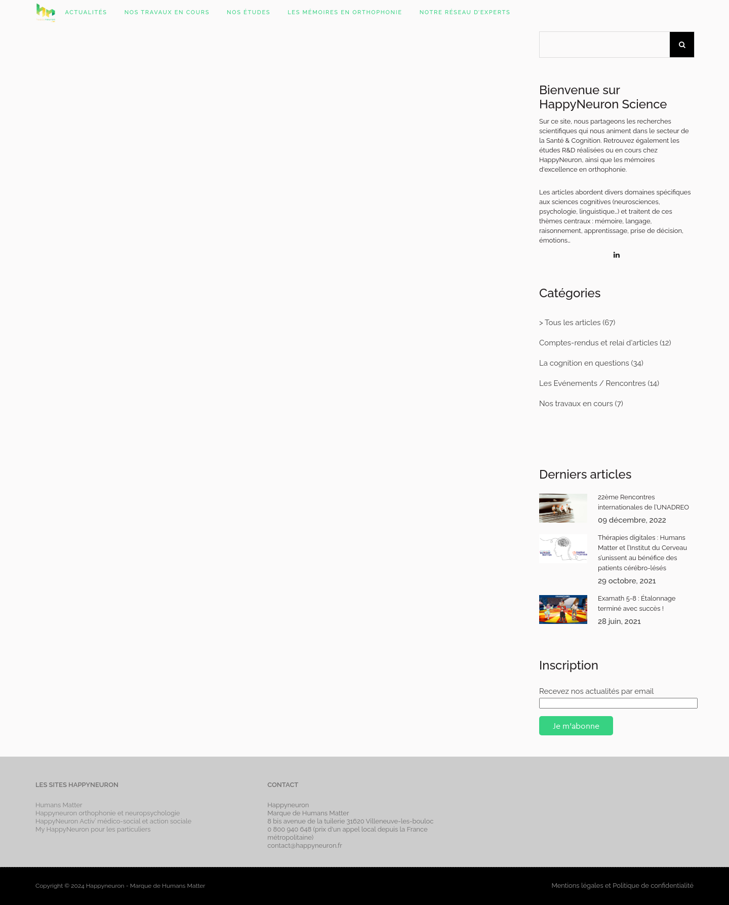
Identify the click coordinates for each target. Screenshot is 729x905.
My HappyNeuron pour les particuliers (93, 829)
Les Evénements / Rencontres (592, 383)
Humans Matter (59, 805)
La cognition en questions (584, 363)
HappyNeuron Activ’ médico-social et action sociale (113, 821)
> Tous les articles (569, 322)
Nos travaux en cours (576, 403)
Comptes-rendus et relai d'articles (598, 342)
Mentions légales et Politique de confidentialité (622, 885)
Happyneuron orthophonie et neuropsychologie (107, 813)
